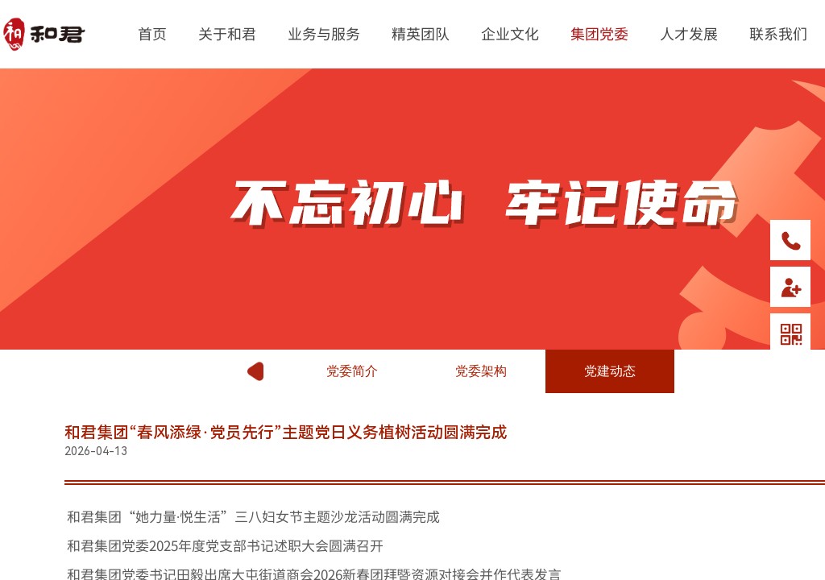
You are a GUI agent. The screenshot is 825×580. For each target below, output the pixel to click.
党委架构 (481, 371)
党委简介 (352, 371)
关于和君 (227, 33)
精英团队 (421, 33)
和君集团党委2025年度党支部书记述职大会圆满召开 (225, 545)
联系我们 (778, 33)
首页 (152, 33)
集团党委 (599, 33)
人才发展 (689, 33)
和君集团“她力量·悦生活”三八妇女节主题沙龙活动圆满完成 (253, 516)
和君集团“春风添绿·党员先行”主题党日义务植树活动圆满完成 (286, 432)
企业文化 (510, 33)
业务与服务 (324, 33)
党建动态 (610, 371)
